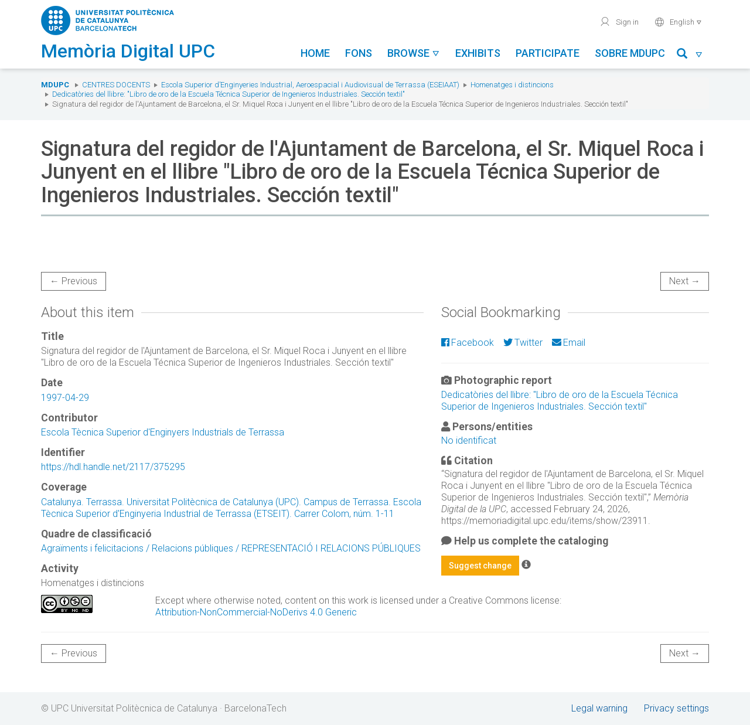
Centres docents (116, 84)
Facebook (467, 342)
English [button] (678, 21)
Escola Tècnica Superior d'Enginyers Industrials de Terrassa (162, 432)
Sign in (619, 21)
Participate (547, 53)
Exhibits (477, 53)
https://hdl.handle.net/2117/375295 (113, 466)
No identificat (468, 440)
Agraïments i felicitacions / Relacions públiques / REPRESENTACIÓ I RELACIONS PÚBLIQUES (231, 548)
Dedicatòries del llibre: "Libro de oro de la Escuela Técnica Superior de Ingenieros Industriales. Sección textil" (228, 94)
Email (568, 342)
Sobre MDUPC (630, 53)
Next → (684, 281)
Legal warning (599, 708)
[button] (690, 55)
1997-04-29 (65, 397)
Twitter (523, 342)
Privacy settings (676, 708)
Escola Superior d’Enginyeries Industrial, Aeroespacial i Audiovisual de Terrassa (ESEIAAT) (310, 84)
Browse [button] (413, 53)
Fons (358, 53)
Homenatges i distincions (512, 84)
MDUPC (55, 84)
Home (315, 53)
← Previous (73, 281)
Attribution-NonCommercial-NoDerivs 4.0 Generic (256, 612)
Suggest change (480, 565)
